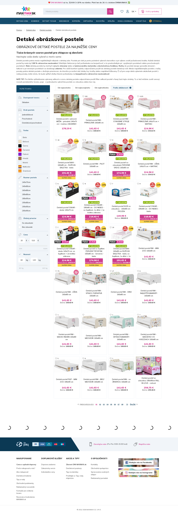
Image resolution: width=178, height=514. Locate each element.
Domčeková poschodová (32, 123)
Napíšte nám (144, 444)
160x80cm (26, 190)
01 (96, 404)
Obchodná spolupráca (99, 468)
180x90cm (26, 198)
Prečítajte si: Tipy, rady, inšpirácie (75, 477)
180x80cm (26, 194)
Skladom (25, 102)
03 (104, 404)
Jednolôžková (27, 115)
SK (133, 11)
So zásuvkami (27, 223)
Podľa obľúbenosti (122, 88)
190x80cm (26, 203)
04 (107, 404)
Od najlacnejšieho (82, 88)
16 (86, 227)
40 (58, 140)
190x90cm (26, 207)
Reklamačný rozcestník (25, 487)
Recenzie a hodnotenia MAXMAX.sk (25, 498)
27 (113, 271)
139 (141, 358)
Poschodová (27, 119)
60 (140, 227)
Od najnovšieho (64, 88)
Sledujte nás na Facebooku (140, 462)
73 (127, 404)
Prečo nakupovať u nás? (25, 468)
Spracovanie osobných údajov (100, 473)
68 (58, 96)
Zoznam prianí (122, 11)
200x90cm (26, 211)
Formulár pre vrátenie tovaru (24, 492)
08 (122, 404)
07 (118, 404)
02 (100, 404)
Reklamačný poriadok (99, 478)
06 (115, 404)
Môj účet (127, 11)
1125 (141, 96)
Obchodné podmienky (25, 483)
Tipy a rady (20, 479)
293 (86, 96)
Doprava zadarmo (48, 464)
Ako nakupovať (22, 472)
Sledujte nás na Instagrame (140, 473)
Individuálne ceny (48, 472)
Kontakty (94, 464)
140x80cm (26, 186)
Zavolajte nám (100, 444)
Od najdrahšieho (102, 88)
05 (111, 404)
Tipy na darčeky (72, 472)
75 (58, 271)
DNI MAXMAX (57, 2)
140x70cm (26, 182)
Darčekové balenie (23, 476)
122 (113, 96)
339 (141, 140)
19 (113, 227)
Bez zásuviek (27, 227)
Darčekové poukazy (74, 468)
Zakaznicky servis (48, 468)
